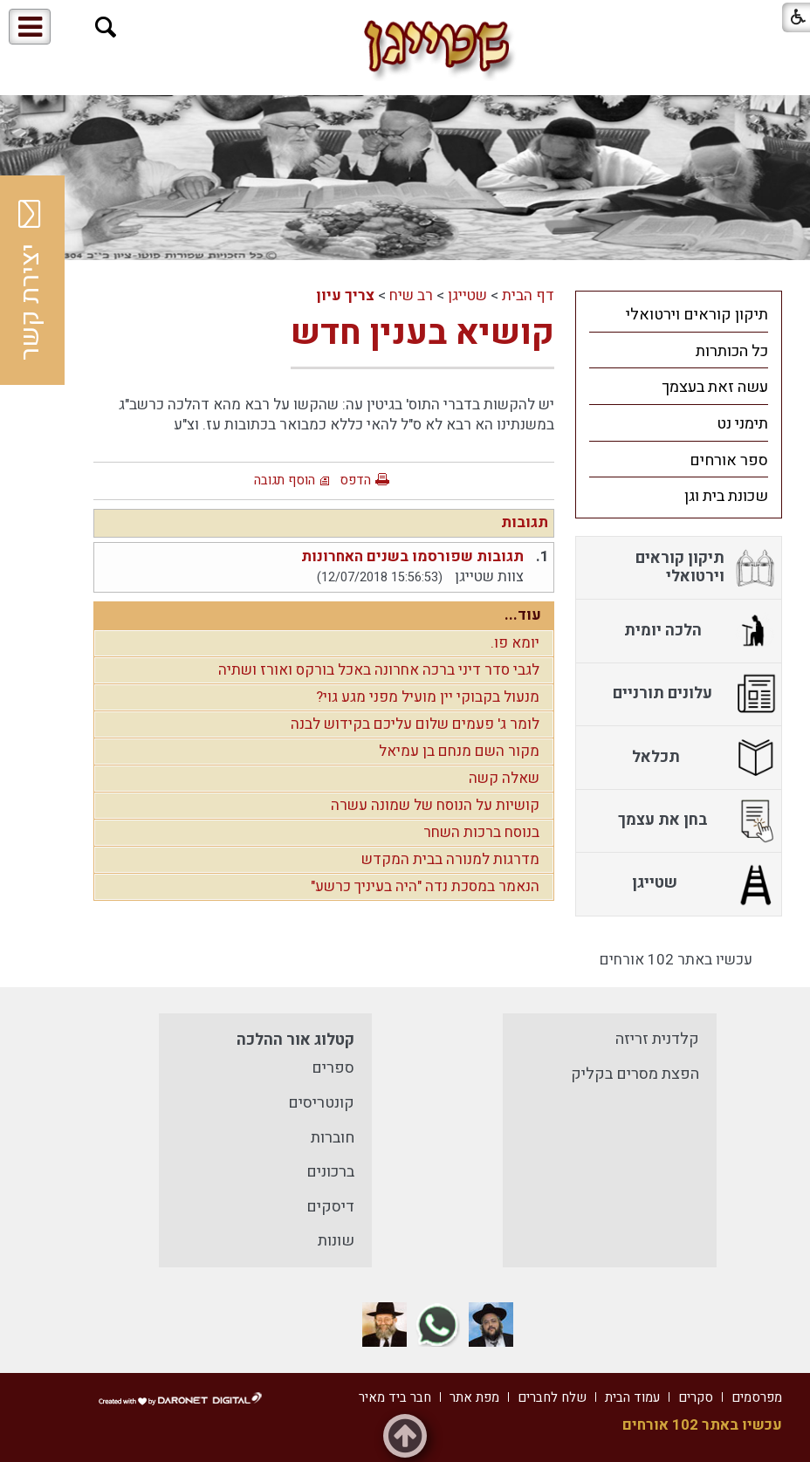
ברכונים (330, 1172)
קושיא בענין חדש (422, 333)
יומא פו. (515, 643)
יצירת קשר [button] (30, 280)
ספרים (333, 1068)
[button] (106, 27)
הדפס (355, 480)
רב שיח (411, 295)
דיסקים (330, 1206)
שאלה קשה (504, 778)
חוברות (332, 1138)
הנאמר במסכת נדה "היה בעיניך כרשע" (425, 886)
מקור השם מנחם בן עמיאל (459, 751)
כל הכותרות (732, 351)
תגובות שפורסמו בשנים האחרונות (412, 556)
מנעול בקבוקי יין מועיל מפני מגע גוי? (427, 697)
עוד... (523, 615)
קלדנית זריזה (657, 1039)
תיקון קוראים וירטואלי (697, 314)
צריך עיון (345, 295)
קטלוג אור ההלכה (295, 1040)
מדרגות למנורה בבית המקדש (450, 859)
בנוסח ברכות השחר (481, 832)
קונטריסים (321, 1103)
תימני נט (742, 424)
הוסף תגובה (284, 480)
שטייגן (467, 295)
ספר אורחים (729, 460)
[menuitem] (678, 314)
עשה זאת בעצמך (715, 387)
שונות (336, 1241)
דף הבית (528, 295)
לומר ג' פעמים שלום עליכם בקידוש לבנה (415, 724)
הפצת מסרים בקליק (635, 1074)
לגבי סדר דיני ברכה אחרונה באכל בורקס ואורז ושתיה (378, 670)
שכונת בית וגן (726, 496)
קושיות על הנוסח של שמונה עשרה (435, 805)
